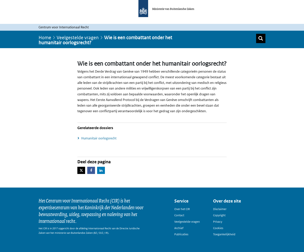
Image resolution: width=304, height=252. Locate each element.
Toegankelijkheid (224, 234)
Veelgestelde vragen (78, 37)
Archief (178, 228)
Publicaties (181, 234)
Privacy (217, 221)
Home (45, 37)
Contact (179, 215)
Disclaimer (219, 209)
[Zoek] (260, 38)
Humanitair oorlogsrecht (99, 138)
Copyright (219, 215)
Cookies (218, 228)
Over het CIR (182, 209)
